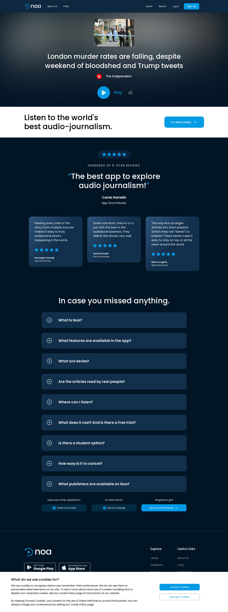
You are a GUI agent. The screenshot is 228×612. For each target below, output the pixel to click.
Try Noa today (184, 122)
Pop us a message (114, 508)
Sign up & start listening (164, 507)
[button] (108, 320)
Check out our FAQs (64, 508)
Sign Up (191, 6)
